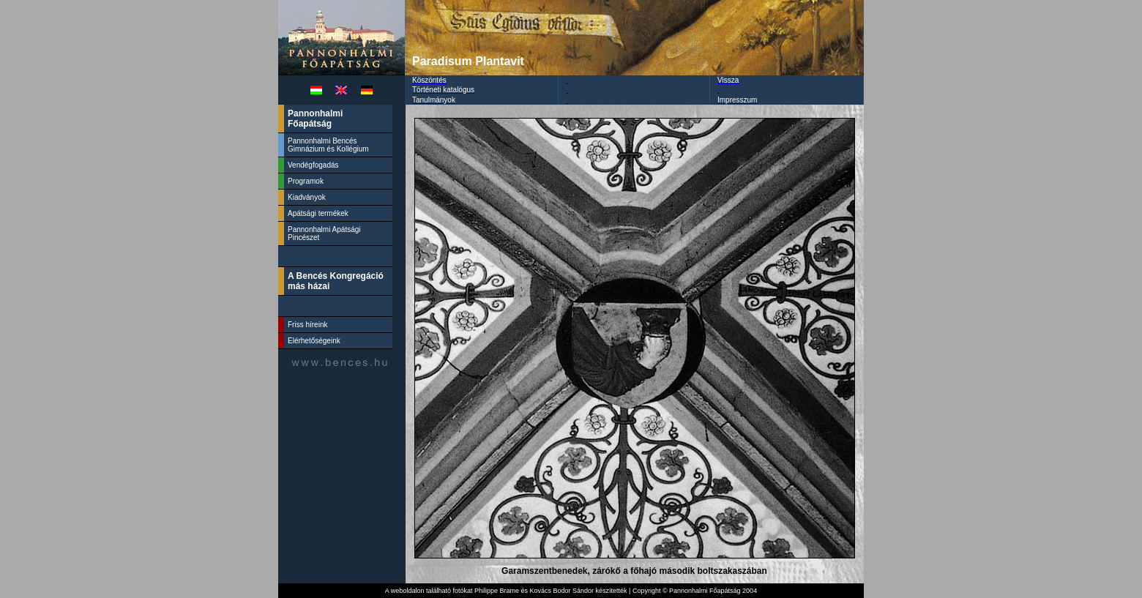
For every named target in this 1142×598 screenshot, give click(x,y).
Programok (306, 181)
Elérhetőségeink (314, 341)
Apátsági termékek (318, 213)
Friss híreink (307, 325)
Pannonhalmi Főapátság (315, 118)
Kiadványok (307, 197)
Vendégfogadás (313, 165)
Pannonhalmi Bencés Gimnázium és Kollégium (329, 145)
